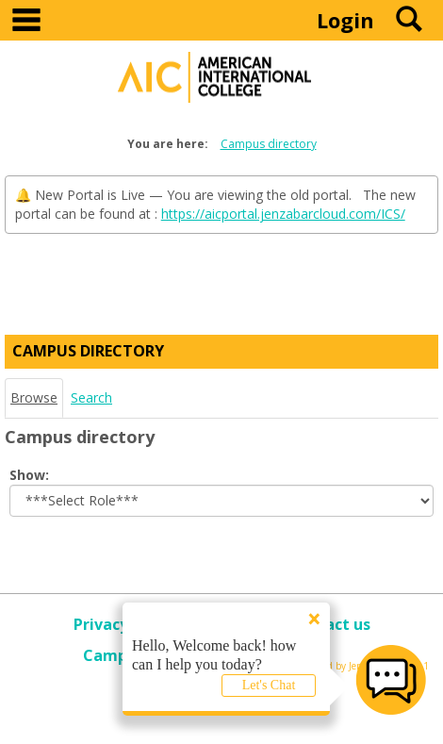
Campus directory (269, 144)
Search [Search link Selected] (91, 397)
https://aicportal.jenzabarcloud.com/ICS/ (283, 214)
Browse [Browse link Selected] (33, 397)
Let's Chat (269, 685)
